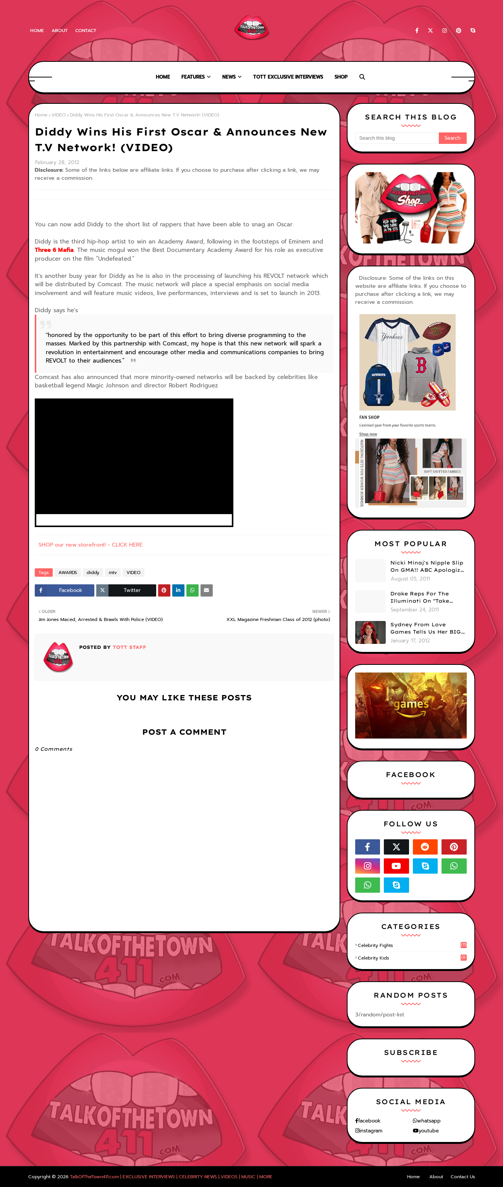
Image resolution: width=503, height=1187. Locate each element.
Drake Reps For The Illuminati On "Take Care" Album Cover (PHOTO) (419, 597)
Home (37, 30)
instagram (370, 1130)
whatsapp (429, 1120)
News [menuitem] (229, 77)
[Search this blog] (397, 138)
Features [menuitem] (193, 77)
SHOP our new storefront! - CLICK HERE (90, 545)
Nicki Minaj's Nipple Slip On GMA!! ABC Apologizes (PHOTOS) (428, 567)
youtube (429, 1130)
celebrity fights (412, 945)
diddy (93, 572)
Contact (85, 30)
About (60, 30)
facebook (369, 1120)
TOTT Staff (128, 647)
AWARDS (67, 572)
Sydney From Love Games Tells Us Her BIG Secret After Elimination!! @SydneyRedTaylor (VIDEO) (425, 628)
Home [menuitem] (163, 77)
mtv (113, 572)
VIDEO (59, 114)
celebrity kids (412, 958)
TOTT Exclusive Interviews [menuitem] (288, 77)
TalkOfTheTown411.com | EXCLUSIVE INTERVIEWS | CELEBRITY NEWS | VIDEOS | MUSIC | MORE (171, 1176)
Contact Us (463, 1176)
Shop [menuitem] (341, 77)
